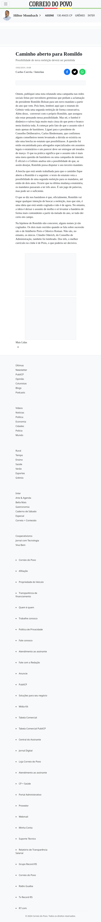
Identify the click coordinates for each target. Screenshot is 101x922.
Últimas (20, 365)
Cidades (20, 426)
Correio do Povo (27, 560)
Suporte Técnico (27, 838)
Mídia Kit (23, 706)
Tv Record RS (26, 897)
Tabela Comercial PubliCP (32, 728)
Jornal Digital (26, 750)
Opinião (20, 379)
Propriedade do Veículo (31, 582)
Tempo (19, 455)
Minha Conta (26, 827)
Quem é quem (26, 607)
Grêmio (20, 477)
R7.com (23, 908)
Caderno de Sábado (26, 511)
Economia (21, 421)
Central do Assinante (30, 739)
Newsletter (21, 369)
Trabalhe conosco (28, 618)
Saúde (19, 464)
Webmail (23, 816)
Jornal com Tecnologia (27, 540)
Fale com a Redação (29, 662)
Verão (19, 468)
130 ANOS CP (64, 15)
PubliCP (20, 374)
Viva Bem (20, 545)
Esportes (20, 473)
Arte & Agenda (23, 497)
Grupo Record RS (28, 864)
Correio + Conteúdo (26, 520)
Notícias (20, 412)
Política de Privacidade (31, 629)
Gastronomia (23, 506)
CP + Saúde (25, 783)
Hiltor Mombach (25, 15)
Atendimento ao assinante (33, 651)
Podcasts (20, 392)
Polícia (19, 430)
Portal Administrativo (30, 794)
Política (19, 417)
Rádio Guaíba (26, 886)
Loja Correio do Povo (30, 761)
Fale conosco (26, 640)
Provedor (24, 805)
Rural (18, 450)
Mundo (19, 435)
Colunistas (21, 383)
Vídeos (19, 408)
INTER (91, 15)
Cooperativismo (24, 536)
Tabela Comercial (28, 717)
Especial (20, 515)
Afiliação (23, 571)
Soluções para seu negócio (33, 695)
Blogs (19, 388)
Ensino (19, 459)
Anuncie (23, 673)
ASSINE (49, 15)
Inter (18, 493)
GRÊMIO (80, 15)
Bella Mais (21, 502)
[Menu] (6, 4)
